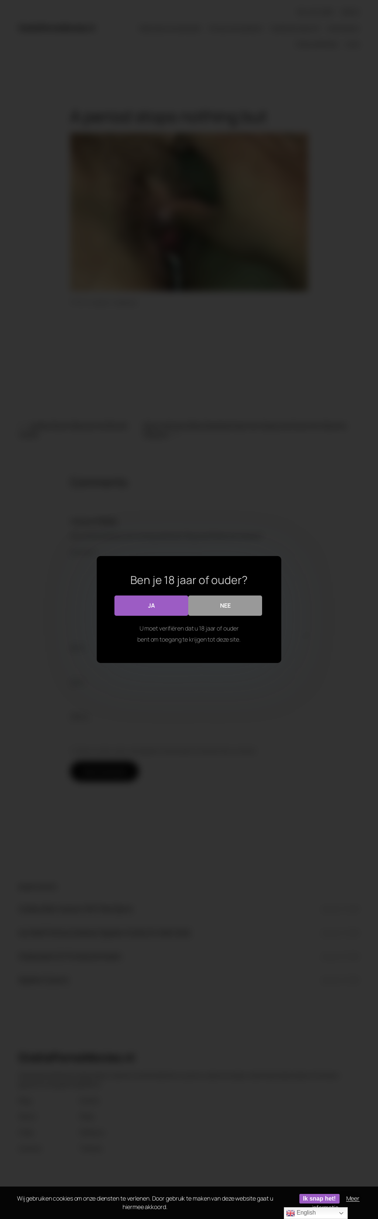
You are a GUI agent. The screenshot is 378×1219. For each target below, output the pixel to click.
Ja (151, 605)
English (301, 1213)
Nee (225, 605)
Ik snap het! (319, 1198)
